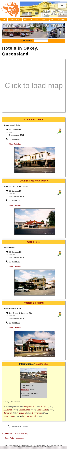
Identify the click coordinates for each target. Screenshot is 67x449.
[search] (33, 426)
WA (52, 19)
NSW (4, 19)
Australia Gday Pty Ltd (43, 445)
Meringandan (42, 410)
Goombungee (24, 410)
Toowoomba (25, 390)
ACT (26, 19)
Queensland (15, 19)
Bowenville (8, 413)
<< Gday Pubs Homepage (13, 438)
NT (32, 19)
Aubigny (44, 406)
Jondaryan (8, 410)
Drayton (22, 413)
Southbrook (37, 413)
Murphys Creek (29, 416)
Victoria (44, 19)
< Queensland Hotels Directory (15, 433)
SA (36, 19)
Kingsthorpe (29, 406)
